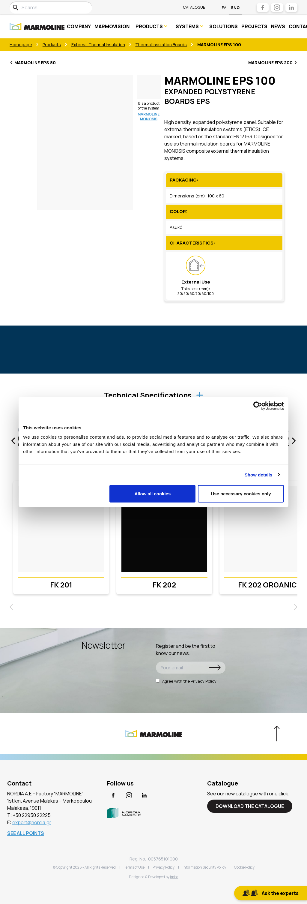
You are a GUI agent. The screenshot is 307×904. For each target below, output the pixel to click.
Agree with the (186, 681)
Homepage (21, 44)
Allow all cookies (152, 493)
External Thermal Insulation (98, 44)
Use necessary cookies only (241, 493)
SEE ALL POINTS (25, 833)
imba (174, 876)
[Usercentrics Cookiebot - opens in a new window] (257, 405)
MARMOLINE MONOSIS (148, 117)
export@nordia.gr (31, 822)
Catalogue (194, 7)
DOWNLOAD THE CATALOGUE (250, 806)
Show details (259, 474)
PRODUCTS (152, 26)
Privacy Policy (203, 681)
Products (52, 44)
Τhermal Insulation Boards (161, 44)
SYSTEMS (190, 26)
